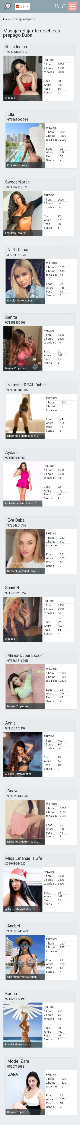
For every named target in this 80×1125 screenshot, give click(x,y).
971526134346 (17, 796)
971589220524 (15, 593)
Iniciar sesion (63, 6)
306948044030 (15, 864)
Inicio (7, 19)
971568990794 (17, 120)
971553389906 (15, 323)
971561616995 (17, 661)
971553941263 (15, 458)
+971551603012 (16, 52)
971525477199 (15, 728)
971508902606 (17, 390)
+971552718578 (16, 187)
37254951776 (16, 255)
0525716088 (15, 1066)
